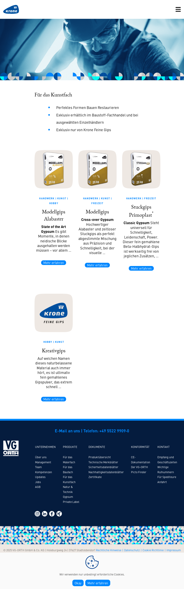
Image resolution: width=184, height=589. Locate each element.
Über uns (41, 457)
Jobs (38, 482)
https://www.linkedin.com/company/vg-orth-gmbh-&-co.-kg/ (44, 513)
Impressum (173, 550)
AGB (38, 487)
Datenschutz (132, 550)
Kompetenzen (43, 472)
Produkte (70, 447)
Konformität (140, 447)
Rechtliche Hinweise (108, 550)
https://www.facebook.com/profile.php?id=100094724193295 (52, 513)
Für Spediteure (166, 477)
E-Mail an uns (67, 431)
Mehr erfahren (53, 262)
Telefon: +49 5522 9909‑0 (106, 431)
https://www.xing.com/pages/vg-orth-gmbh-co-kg (59, 513)
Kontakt (163, 447)
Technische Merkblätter (103, 462)
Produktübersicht (99, 457)
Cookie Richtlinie (153, 550)
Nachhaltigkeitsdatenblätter (106, 472)
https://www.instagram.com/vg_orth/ (37, 513)
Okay (78, 583)
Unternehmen (45, 447)
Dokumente (96, 447)
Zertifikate (95, 477)
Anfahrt (162, 482)
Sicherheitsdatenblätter (103, 467)
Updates (40, 477)
